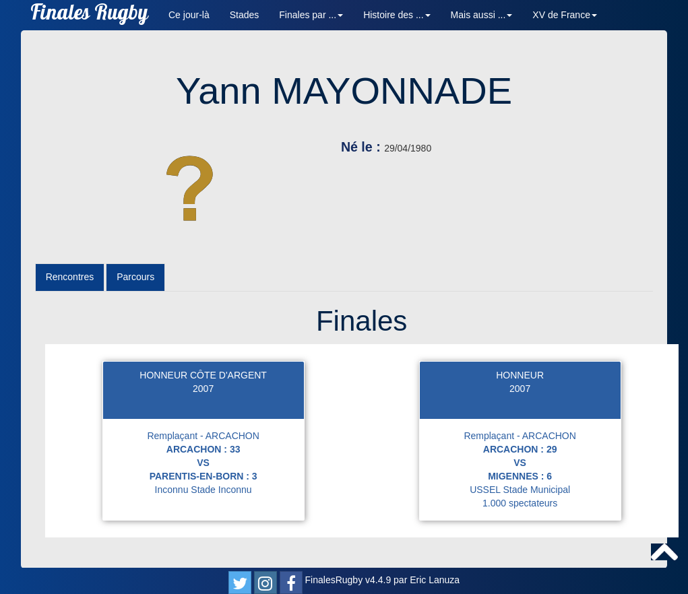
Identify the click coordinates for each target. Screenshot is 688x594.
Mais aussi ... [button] (482, 14)
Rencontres (70, 276)
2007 (203, 388)
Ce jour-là (189, 14)
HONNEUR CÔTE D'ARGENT (203, 375)
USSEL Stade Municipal (520, 489)
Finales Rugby (89, 15)
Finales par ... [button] (311, 14)
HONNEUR (520, 375)
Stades (244, 14)
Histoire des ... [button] (396, 14)
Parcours (135, 276)
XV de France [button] (564, 14)
